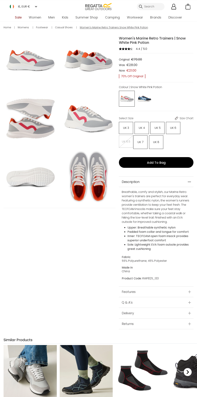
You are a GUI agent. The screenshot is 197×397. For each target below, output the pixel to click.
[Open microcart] (188, 6)
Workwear (135, 17)
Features (129, 290)
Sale (18, 17)
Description (130, 180)
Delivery (128, 312)
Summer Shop (86, 17)
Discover (175, 17)
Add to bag (156, 161)
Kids (65, 17)
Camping (112, 17)
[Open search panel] (151, 6)
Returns (128, 322)
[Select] (126, 128)
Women (35, 17)
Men (51, 17)
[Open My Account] (174, 6)
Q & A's (127, 301)
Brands (155, 17)
